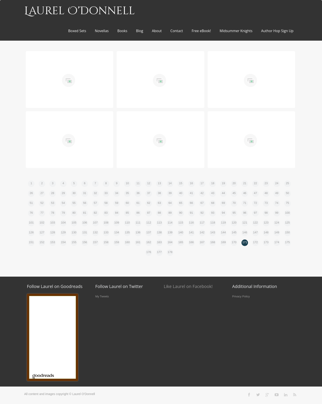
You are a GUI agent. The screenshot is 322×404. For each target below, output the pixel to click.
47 (255, 193)
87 (148, 212)
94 (223, 212)
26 (31, 193)
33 (105, 193)
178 (170, 252)
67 (201, 203)
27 (41, 193)
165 (180, 242)
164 (170, 242)
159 (116, 242)
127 (42, 232)
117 (202, 222)
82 (95, 212)
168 (212, 242)
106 (84, 222)
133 (106, 232)
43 (212, 193)
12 (148, 183)
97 (255, 212)
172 (255, 242)
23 (266, 183)
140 (180, 232)
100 (287, 212)
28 (52, 193)
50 (287, 193)
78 (52, 212)
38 (159, 193)
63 (159, 203)
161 (138, 242)
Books (122, 30)
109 (116, 222)
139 (170, 232)
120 (234, 222)
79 (63, 212)
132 (95, 232)
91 (191, 212)
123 (266, 222)
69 (223, 203)
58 (105, 203)
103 (52, 222)
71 (244, 203)
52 (41, 203)
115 (180, 222)
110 (127, 222)
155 (74, 242)
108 (106, 222)
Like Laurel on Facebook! (188, 286)
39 (170, 193)
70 (234, 203)
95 (234, 212)
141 (191, 232)
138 (159, 232)
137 (148, 232)
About (157, 30)
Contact (176, 30)
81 (84, 212)
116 (191, 222)
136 (138, 232)
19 (223, 183)
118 (212, 222)
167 (202, 242)
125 (287, 222)
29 (63, 193)
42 (201, 193)
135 (127, 232)
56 (84, 203)
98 (266, 212)
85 (127, 212)
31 (84, 193)
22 (255, 183)
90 (180, 212)
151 (31, 242)
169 (223, 242)
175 (287, 242)
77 (41, 212)
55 (74, 203)
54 (63, 203)
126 (31, 232)
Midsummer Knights (236, 30)
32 (95, 193)
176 (148, 252)
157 (95, 242)
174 (276, 242)
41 (191, 193)
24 (276, 183)
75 (287, 203)
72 (255, 203)
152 (42, 242)
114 (170, 222)
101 (31, 222)
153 (52, 242)
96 (244, 212)
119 (223, 222)
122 (255, 222)
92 (201, 212)
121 (244, 222)
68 (212, 203)
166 (191, 242)
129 (63, 232)
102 (42, 222)
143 (212, 232)
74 (276, 203)
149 (276, 232)
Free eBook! (201, 30)
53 (52, 203)
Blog (139, 30)
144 (223, 232)
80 (74, 212)
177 (159, 252)
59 (116, 203)
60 (127, 203)
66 (191, 203)
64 (170, 203)
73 (266, 203)
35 (127, 193)
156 (84, 242)
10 (127, 183)
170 (234, 242)
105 (74, 222)
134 (116, 232)
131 (84, 232)
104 (63, 222)
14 (170, 183)
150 (287, 232)
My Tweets (102, 296)
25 (287, 183)
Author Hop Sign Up (277, 30)
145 (234, 232)
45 (234, 193)
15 (180, 183)
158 (106, 242)
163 (159, 242)
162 (148, 242)
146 (244, 232)
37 (148, 193)
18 (212, 183)
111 (138, 222)
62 (148, 203)
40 (180, 193)
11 (137, 183)
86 (137, 212)
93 (212, 212)
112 (148, 222)
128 (52, 232)
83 (105, 212)
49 (276, 193)
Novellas (101, 30)
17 (201, 183)
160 (127, 242)
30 (74, 193)
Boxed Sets (77, 30)
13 (159, 183)
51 (31, 203)
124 (276, 222)
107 (95, 222)
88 (159, 212)
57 (95, 203)
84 (116, 212)
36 (137, 193)
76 (31, 212)
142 (202, 232)
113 (159, 222)
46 (244, 193)
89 (170, 212)
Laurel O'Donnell (79, 10)
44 (223, 193)
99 (276, 212)
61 (137, 203)
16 (191, 183)
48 (266, 193)
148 (266, 232)
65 (180, 203)
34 (116, 193)
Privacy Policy (241, 296)
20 (234, 183)
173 (266, 242)
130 (74, 232)
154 (63, 242)
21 (244, 183)
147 (255, 232)
